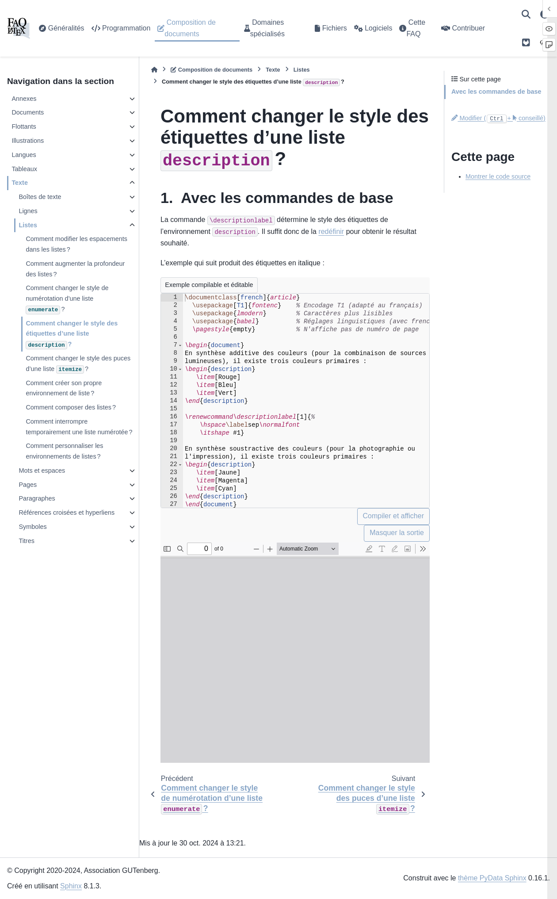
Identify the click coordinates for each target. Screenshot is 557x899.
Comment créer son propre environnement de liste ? (64, 388)
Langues (23, 154)
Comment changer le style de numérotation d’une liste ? (67, 299)
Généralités (61, 28)
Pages (28, 484)
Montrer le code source (497, 176)
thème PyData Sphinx (492, 878)
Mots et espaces (42, 470)
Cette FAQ (412, 28)
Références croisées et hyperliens (66, 512)
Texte (19, 182)
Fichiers (331, 28)
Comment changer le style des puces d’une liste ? (78, 364)
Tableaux (24, 168)
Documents (27, 112)
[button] (180, 345)
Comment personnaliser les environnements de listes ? (64, 451)
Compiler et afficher (393, 516)
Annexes (23, 98)
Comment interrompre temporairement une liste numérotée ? (79, 427)
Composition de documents (186, 28)
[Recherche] (526, 14)
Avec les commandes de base (496, 91)
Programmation (121, 28)
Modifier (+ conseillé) (498, 118)
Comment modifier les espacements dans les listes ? (76, 244)
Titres (26, 540)
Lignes (28, 210)
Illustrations (27, 140)
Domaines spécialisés (264, 28)
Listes (28, 225)
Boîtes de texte (40, 196)
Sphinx (71, 886)
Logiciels (373, 28)
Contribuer (463, 28)
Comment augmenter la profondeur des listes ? (75, 269)
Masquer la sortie (397, 532)
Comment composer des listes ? (71, 407)
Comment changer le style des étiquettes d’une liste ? (72, 334)
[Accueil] (154, 69)
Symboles (32, 526)
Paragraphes (37, 498)
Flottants (23, 126)
